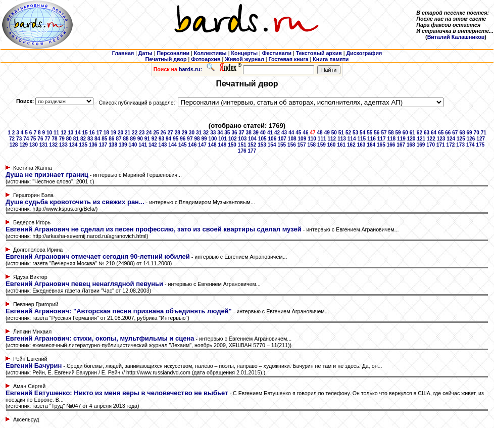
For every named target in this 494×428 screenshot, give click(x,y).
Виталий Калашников (456, 37)
